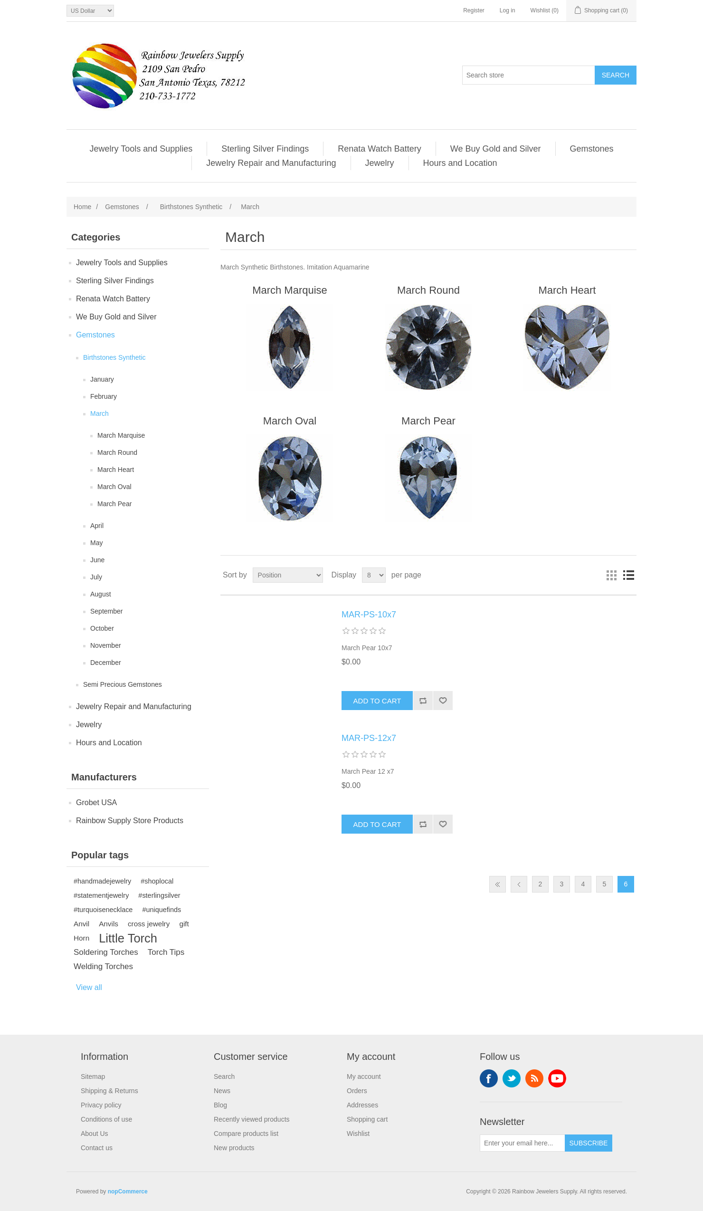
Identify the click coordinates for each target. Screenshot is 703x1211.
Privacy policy (101, 1105)
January (102, 379)
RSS (534, 1078)
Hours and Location (460, 163)
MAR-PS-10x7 (369, 614)
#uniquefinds (161, 909)
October (102, 628)
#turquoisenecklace (103, 909)
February (103, 396)
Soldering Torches (106, 952)
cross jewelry (149, 924)
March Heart (115, 469)
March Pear (114, 504)
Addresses (362, 1105)
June (97, 560)
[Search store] (528, 75)
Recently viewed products (252, 1119)
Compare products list (246, 1133)
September (106, 611)
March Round (117, 452)
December (105, 662)
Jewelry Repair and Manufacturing (271, 163)
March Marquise (121, 435)
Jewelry (379, 163)
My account (364, 1076)
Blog (220, 1105)
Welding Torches (103, 966)
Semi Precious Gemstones (122, 684)
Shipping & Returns (109, 1091)
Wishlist (358, 1133)
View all (89, 987)
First (497, 884)
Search (224, 1076)
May (96, 543)
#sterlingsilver (159, 895)
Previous (519, 884)
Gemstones (592, 149)
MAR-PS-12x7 (369, 738)
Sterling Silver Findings (265, 149)
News (222, 1091)
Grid (611, 575)
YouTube (557, 1078)
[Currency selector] (90, 11)
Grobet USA (96, 802)
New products (234, 1148)
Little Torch (128, 938)
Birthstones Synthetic (114, 357)
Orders (357, 1091)
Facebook (489, 1078)
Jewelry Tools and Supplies (140, 149)
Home (82, 207)
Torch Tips (166, 952)
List (628, 575)
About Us (94, 1133)
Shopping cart (367, 1119)
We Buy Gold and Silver (495, 149)
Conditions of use (106, 1119)
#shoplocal (157, 881)
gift (184, 924)
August (100, 594)
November (105, 645)
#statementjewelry (101, 895)
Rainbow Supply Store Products (129, 821)
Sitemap (93, 1076)
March (99, 413)
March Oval (114, 486)
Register (473, 10)
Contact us (97, 1148)
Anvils (108, 924)
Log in (507, 10)
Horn (81, 938)
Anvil (81, 924)
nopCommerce (128, 1191)
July (96, 577)
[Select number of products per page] (374, 575)
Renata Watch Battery (379, 149)
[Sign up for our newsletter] (522, 1143)
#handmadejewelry (102, 881)
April (97, 525)
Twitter (512, 1078)
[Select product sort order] (288, 575)
